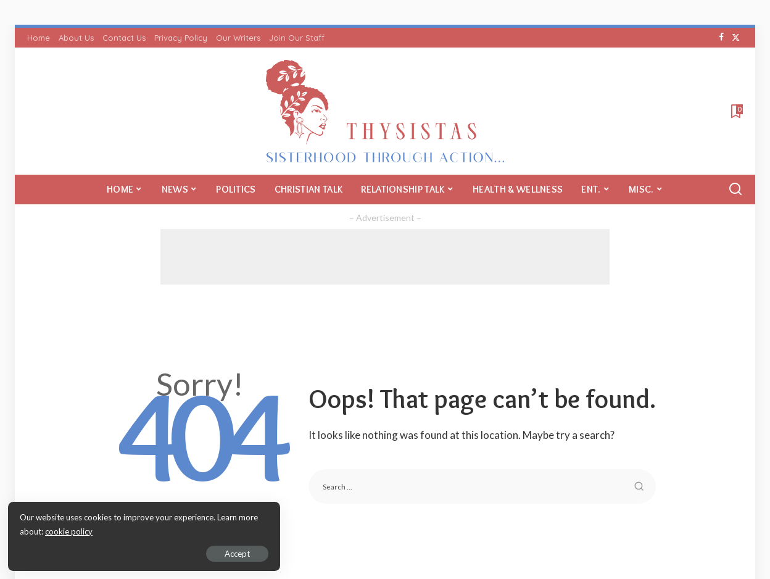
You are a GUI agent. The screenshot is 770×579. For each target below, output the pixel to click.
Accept (151, 552)
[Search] (735, 189)
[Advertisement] (385, 257)
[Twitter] (736, 38)
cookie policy (156, 530)
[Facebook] (721, 38)
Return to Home (196, 506)
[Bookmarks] (736, 111)
